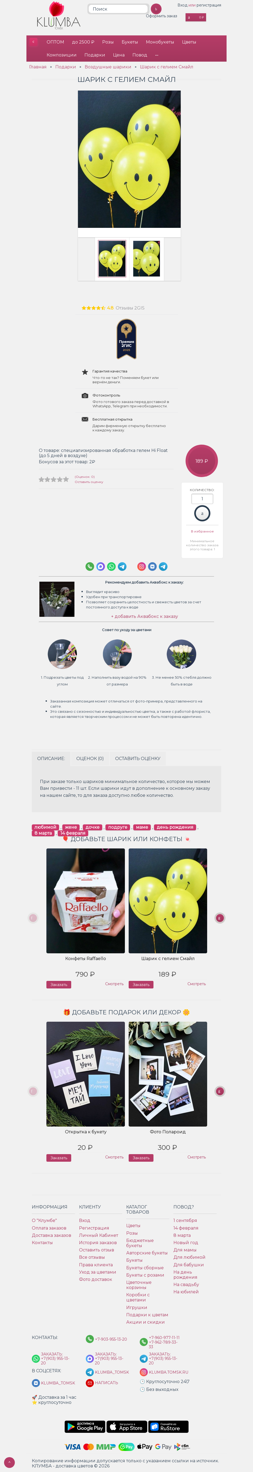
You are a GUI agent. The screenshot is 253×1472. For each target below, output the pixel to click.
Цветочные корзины (139, 1283)
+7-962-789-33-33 (163, 1343)
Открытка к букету (86, 1130)
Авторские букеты (147, 1251)
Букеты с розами (145, 1273)
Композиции (62, 54)
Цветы (190, 41)
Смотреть (114, 982)
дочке (93, 826)
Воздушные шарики (108, 65)
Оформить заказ (161, 16)
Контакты (42, 1241)
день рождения (175, 826)
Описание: (51, 757)
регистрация (209, 5)
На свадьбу (186, 1283)
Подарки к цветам (147, 1313)
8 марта (43, 832)
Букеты (130, 41)
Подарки (95, 54)
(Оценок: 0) (85, 476)
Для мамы (185, 1248)
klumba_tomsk (57, 1382)
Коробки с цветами (138, 1296)
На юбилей (186, 1290)
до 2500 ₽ (83, 41)
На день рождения (185, 1273)
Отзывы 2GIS (130, 307)
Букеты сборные (145, 1266)
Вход (182, 5)
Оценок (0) (90, 757)
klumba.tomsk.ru (165, 1371)
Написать (106, 1382)
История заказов (98, 1241)
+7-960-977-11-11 (164, 1336)
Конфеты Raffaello (85, 957)
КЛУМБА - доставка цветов (33, 42)
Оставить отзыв (96, 1248)
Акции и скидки (145, 1320)
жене (71, 826)
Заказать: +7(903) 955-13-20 (55, 1357)
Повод (140, 54)
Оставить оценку (89, 481)
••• (157, 54)
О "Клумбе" (44, 1219)
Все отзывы (92, 1256)
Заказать (202, 512)
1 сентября (185, 1219)
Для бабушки (188, 1263)
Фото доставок (95, 1278)
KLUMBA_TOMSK (111, 1371)
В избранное (202, 530)
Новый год (185, 1241)
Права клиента (96, 1263)
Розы (108, 41)
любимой (45, 826)
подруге (117, 826)
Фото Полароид (168, 1130)
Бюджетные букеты (140, 1242)
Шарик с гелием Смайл (166, 65)
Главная (38, 65)
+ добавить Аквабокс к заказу (144, 615)
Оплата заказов (49, 1226)
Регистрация (94, 1226)
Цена (119, 54)
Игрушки (136, 1306)
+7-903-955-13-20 (111, 1338)
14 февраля (73, 832)
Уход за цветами (97, 1270)
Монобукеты (161, 41)
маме (142, 826)
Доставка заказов (51, 1234)
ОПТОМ (55, 41)
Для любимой (189, 1256)
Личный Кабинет (98, 1234)
